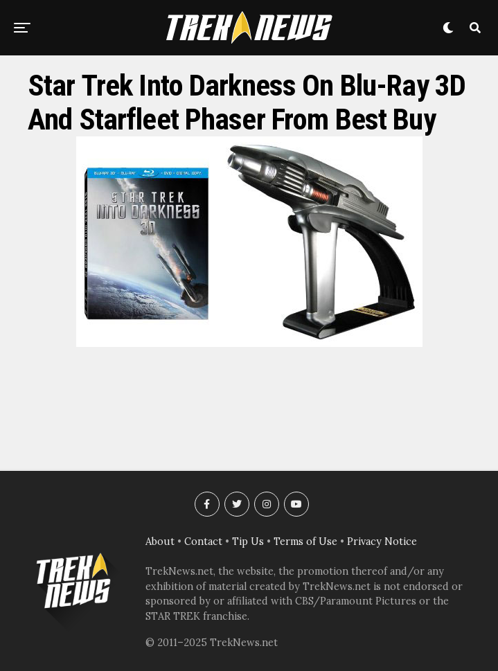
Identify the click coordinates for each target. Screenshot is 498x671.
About (160, 541)
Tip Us (248, 541)
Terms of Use (305, 541)
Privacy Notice (382, 541)
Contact (203, 541)
